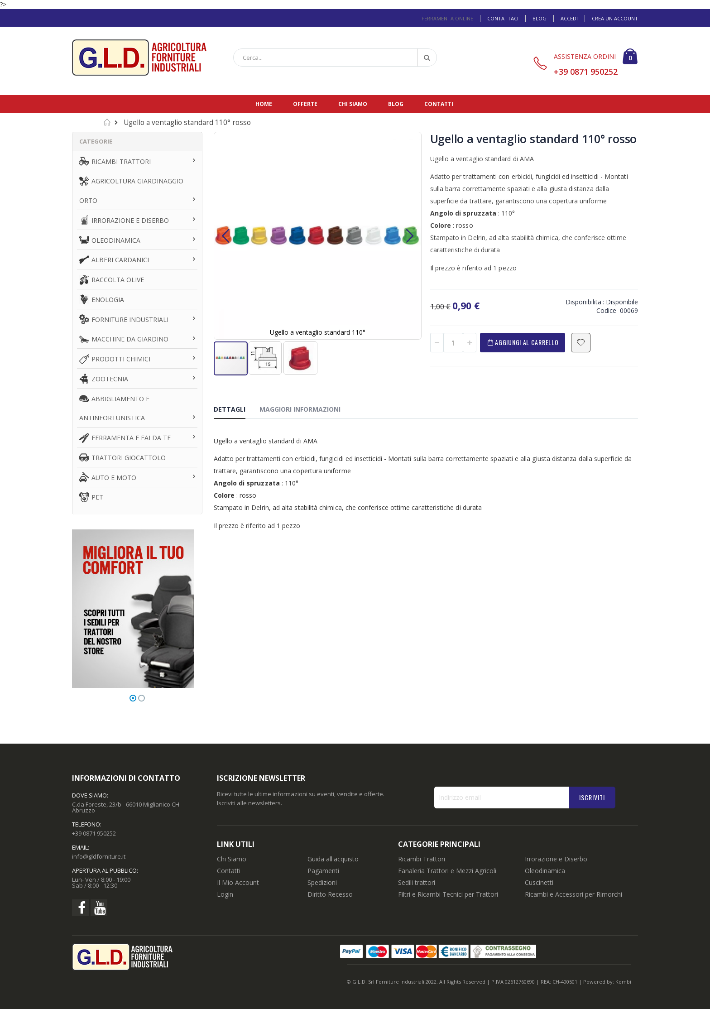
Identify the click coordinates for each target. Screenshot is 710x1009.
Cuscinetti (539, 882)
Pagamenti (323, 870)
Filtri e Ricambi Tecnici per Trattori (448, 894)
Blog (539, 18)
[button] (225, 235)
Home (263, 104)
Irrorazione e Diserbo (556, 859)
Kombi (623, 981)
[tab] (236, 410)
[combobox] (335, 57)
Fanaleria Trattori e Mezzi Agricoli (447, 870)
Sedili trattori (416, 882)
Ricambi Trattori (421, 859)
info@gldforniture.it (98, 856)
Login (225, 894)
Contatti (438, 104)
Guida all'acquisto (333, 859)
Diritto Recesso (330, 894)
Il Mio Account (238, 882)
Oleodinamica (545, 870)
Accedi (569, 18)
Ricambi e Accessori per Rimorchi (573, 894)
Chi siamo (352, 104)
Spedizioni (322, 882)
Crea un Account (615, 18)
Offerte (305, 104)
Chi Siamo (231, 859)
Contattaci (502, 18)
